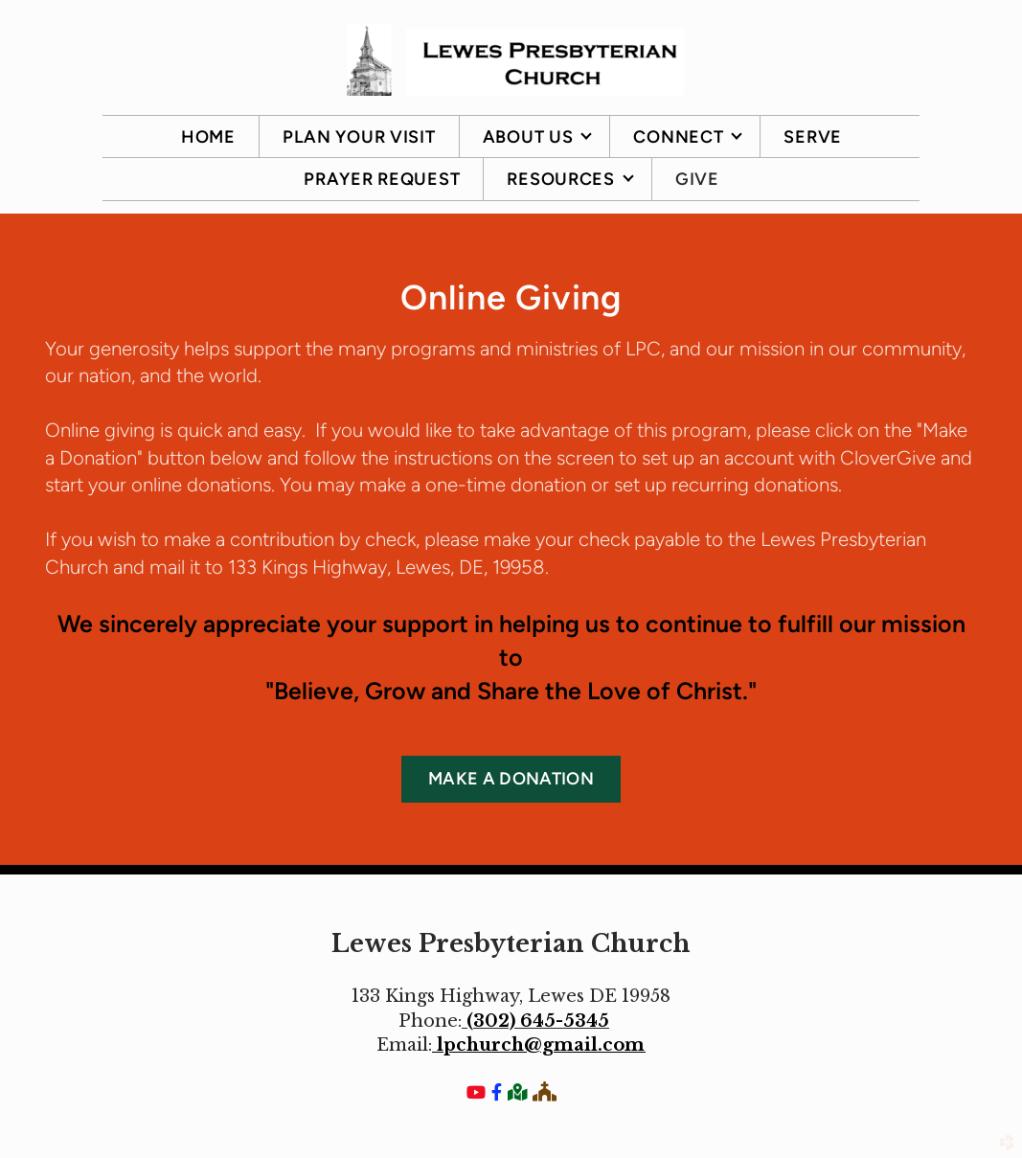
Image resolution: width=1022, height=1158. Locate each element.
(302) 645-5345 (537, 1021)
